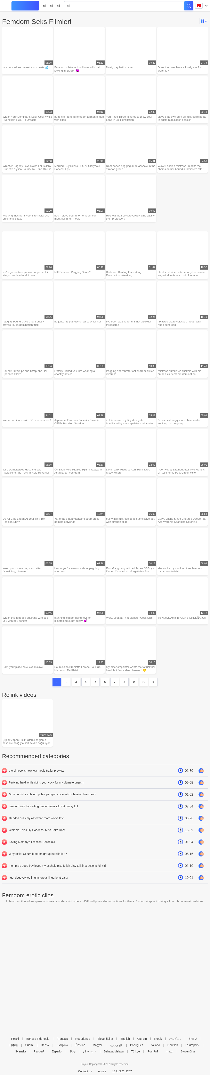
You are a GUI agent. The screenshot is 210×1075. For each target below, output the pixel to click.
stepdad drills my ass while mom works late (36, 827)
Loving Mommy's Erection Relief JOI (32, 851)
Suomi (29, 1045)
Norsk (158, 1038)
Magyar (97, 1045)
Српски (142, 1038)
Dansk (45, 1045)
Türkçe (135, 1051)
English (125, 1038)
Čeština (80, 1045)
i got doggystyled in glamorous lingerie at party (38, 886)
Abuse (102, 1071)
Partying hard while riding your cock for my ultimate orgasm (46, 791)
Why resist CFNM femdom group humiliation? (38, 862)
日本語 (13, 1045)
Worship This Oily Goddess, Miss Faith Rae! (37, 839)
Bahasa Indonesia (37, 1038)
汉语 (72, 1051)
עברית (169, 1051)
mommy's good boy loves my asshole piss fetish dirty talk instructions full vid (57, 874)
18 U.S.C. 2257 (122, 1071)
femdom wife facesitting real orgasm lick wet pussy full (43, 815)
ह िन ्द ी (89, 1051)
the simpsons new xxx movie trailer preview (36, 779)
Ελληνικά (62, 1045)
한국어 (193, 1038)
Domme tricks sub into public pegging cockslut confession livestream (52, 803)
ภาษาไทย (175, 1038)
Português (136, 1045)
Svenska (20, 1051)
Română (152, 1051)
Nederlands (82, 1038)
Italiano (155, 1045)
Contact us (85, 1071)
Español (57, 1051)
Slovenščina (105, 1038)
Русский (39, 1051)
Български (192, 1045)
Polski (15, 1038)
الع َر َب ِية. (116, 1045)
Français (62, 1038)
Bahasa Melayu (114, 1051)
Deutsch (172, 1045)
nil (44, 5)
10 (143, 690)
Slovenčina (188, 1051)
